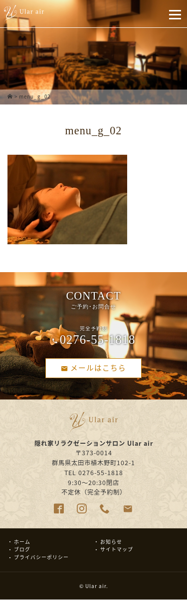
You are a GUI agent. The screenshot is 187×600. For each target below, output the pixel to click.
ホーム (22, 541)
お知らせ (111, 541)
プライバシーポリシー (41, 557)
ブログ (22, 549)
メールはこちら (94, 367)
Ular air (95, 586)
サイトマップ (116, 549)
